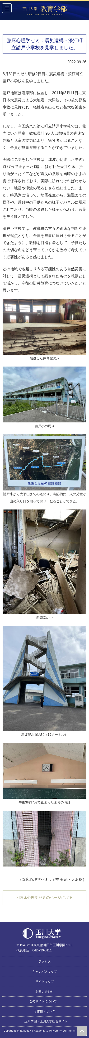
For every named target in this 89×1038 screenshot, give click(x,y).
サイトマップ (44, 981)
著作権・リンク (44, 1011)
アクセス (44, 961)
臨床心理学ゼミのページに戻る (46, 898)
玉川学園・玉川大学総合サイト (46, 1021)
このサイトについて (43, 1001)
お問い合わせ (44, 991)
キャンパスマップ (44, 971)
